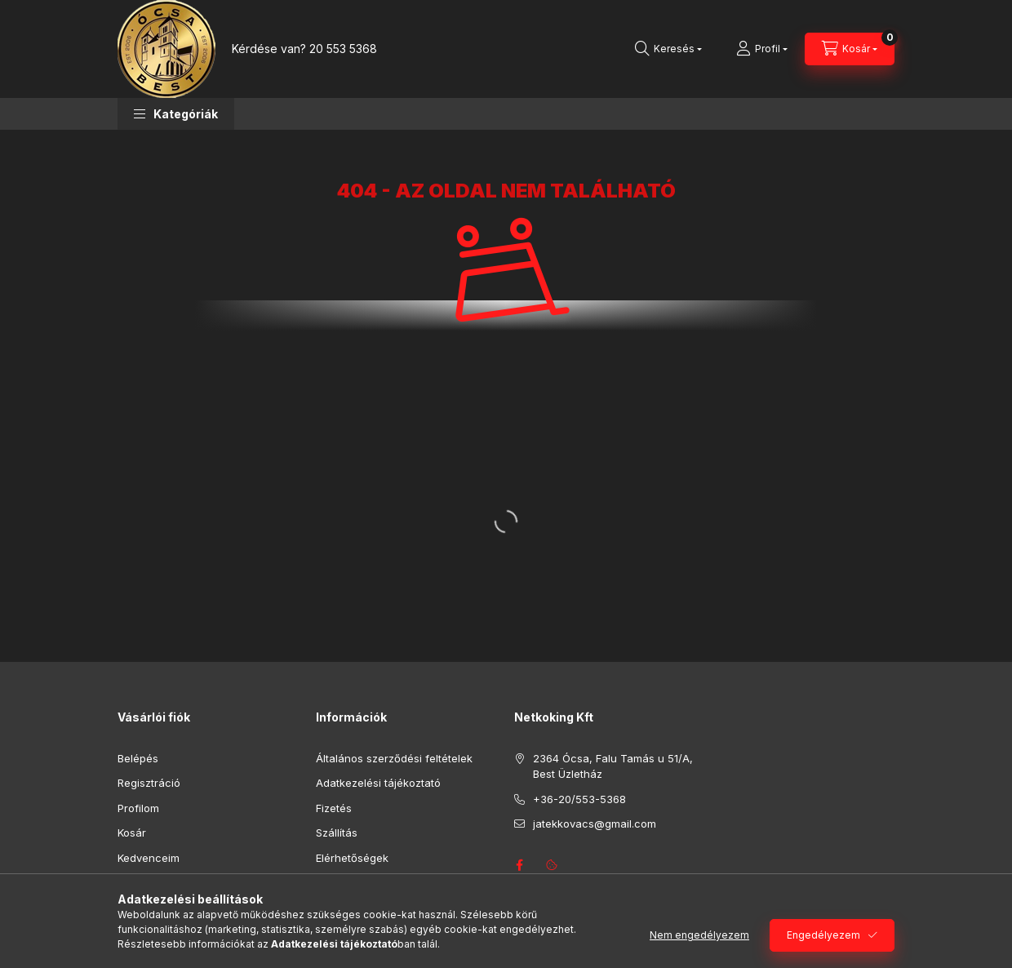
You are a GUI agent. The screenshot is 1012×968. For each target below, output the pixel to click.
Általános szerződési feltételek (394, 758)
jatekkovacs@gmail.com (594, 823)
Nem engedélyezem (699, 935)
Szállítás (336, 832)
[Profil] (762, 49)
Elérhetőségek (352, 857)
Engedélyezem (823, 935)
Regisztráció (149, 782)
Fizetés (334, 808)
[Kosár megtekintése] (849, 49)
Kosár (132, 832)
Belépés (138, 758)
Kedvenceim (149, 857)
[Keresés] (668, 49)
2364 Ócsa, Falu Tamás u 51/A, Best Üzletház (613, 766)
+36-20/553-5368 (579, 799)
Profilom (138, 808)
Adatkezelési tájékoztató (378, 782)
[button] (176, 114)
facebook (519, 865)
